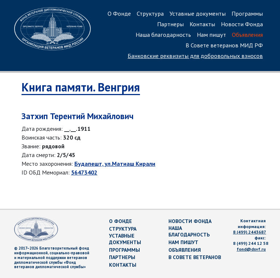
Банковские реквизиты (195, 56)
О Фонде (119, 13)
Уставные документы (198, 13)
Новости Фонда (242, 24)
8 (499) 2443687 (249, 232)
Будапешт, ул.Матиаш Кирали (114, 163)
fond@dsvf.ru (251, 249)
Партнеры (170, 24)
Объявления (247, 35)
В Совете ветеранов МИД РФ (224, 45)
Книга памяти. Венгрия (81, 87)
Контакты (202, 24)
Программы (247, 13)
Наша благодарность (163, 35)
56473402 (84, 172)
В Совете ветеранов (194, 257)
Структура (150, 13)
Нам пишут (211, 35)
